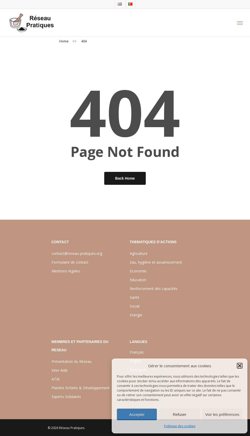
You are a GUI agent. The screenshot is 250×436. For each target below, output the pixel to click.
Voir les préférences (222, 414)
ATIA (56, 379)
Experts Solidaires (66, 396)
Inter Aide (60, 370)
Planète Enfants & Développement (81, 387)
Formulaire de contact (70, 262)
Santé (134, 297)
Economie (138, 271)
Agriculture (139, 253)
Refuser (180, 414)
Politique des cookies (179, 426)
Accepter (136, 414)
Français (137, 352)
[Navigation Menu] (240, 22)
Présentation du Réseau (72, 361)
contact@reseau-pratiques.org (77, 253)
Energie (136, 314)
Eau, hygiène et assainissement (156, 262)
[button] (239, 365)
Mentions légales (66, 271)
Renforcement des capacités (154, 288)
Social (135, 306)
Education (138, 279)
